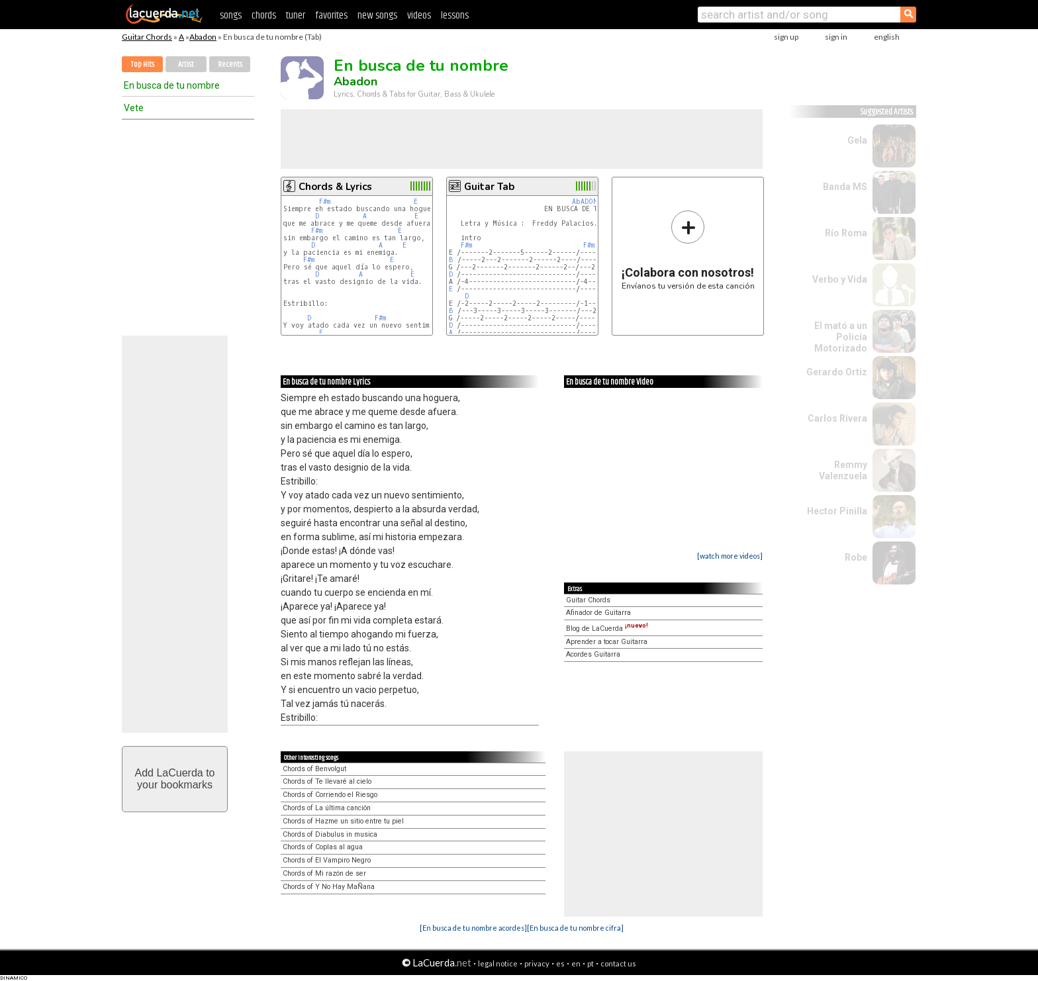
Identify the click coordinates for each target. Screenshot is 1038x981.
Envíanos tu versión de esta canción (688, 250)
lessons (455, 15)
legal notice (498, 963)
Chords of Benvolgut (314, 769)
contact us (618, 963)
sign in (836, 37)
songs (231, 15)
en (576, 963)
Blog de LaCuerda (607, 628)
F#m (324, 201)
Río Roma (846, 233)
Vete (134, 108)
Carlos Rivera (837, 418)
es (560, 963)
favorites (331, 15)
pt (590, 963)
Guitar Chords (147, 37)
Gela (857, 140)
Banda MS (845, 186)
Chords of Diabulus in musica (330, 834)
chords (264, 15)
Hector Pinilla (837, 511)
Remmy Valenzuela (843, 470)
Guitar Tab (489, 186)
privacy (536, 963)
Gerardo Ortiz (836, 372)
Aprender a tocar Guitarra (606, 641)
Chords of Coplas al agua (323, 847)
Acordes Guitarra (593, 654)
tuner (295, 15)
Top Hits (142, 64)
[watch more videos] (730, 555)
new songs (377, 15)
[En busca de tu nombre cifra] (575, 927)
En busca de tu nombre (172, 85)
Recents (230, 64)
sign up (786, 37)
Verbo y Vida (839, 279)
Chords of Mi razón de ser (324, 873)
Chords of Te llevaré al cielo (327, 781)
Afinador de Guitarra (598, 612)
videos (419, 15)
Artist (186, 64)
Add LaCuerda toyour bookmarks (175, 778)
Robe (856, 557)
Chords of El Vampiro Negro (327, 860)
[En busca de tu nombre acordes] (473, 927)
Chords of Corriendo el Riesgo (330, 794)
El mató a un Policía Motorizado (840, 336)
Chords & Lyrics (335, 186)
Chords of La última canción (327, 808)
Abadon (202, 37)
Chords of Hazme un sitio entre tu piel (343, 821)
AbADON (585, 201)
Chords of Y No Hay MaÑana (329, 886)
